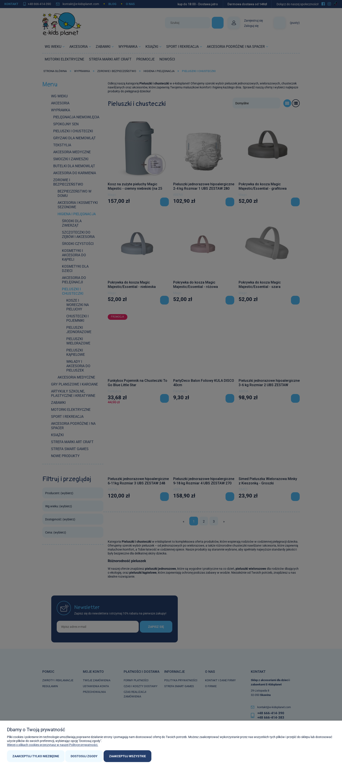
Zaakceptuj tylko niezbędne (35, 756)
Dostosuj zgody (84, 756)
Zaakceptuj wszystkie (127, 756)
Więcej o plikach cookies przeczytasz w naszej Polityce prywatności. (52, 745)
